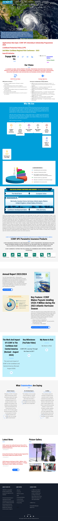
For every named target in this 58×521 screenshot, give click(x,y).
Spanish (42, 5)
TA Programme (39, 1)
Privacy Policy (19, 502)
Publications (32, 1)
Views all (15, 469)
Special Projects (46, 1)
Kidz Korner (33, 5)
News (26, 1)
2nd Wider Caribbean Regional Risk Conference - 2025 (20, 50)
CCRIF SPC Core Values (15, 79)
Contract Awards (50, 60)
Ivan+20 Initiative (8, 53)
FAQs (18, 495)
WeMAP (38, 5)
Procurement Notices (50, 57)
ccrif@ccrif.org (32, 502)
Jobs (29, 5)
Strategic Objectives (42, 79)
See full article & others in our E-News (40, 327)
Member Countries (20, 493)
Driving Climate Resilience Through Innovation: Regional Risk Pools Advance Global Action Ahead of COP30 (15, 454)
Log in (18, 507)
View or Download (6, 289)
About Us (22, 1)
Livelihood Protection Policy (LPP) (14, 48)
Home (18, 1)
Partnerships (19, 5)
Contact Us (19, 491)
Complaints (25, 5)
